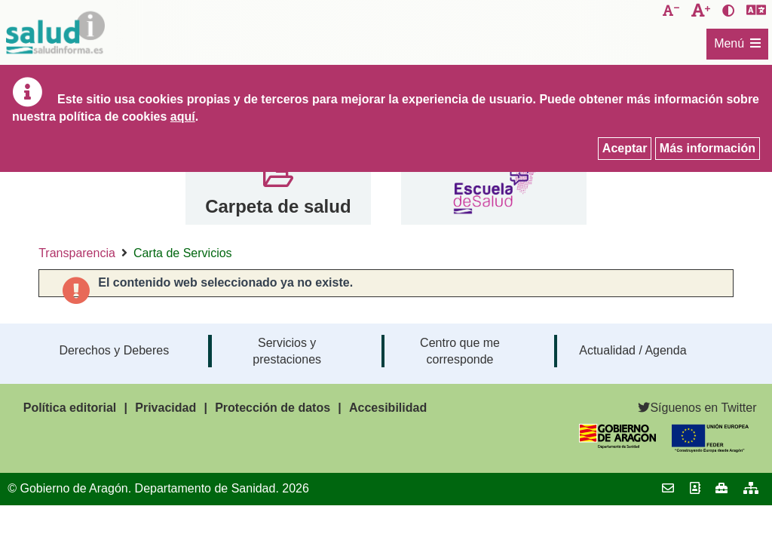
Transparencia (76, 253)
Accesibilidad (388, 407)
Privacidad (165, 407)
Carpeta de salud (278, 206)
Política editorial (70, 407)
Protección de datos (272, 407)
